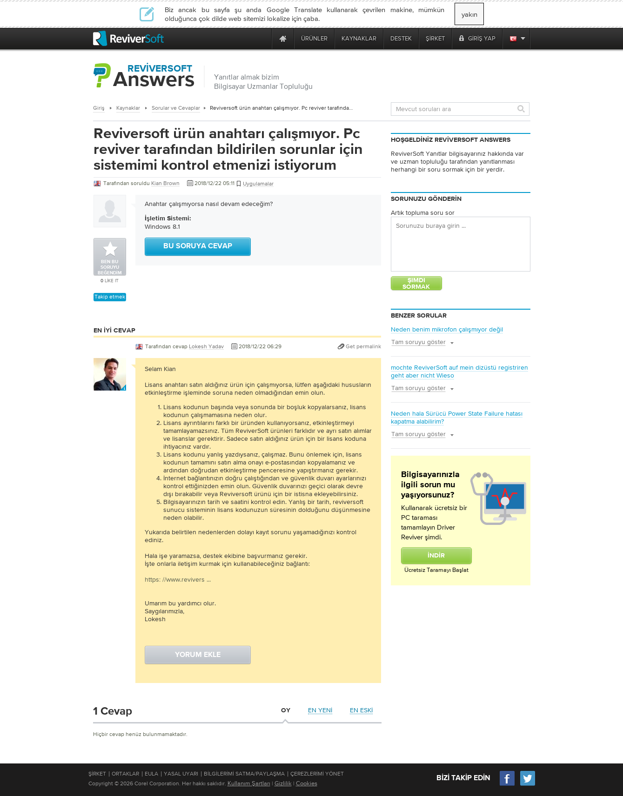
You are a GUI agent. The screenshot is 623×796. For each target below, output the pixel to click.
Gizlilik (283, 783)
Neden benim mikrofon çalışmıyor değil (447, 329)
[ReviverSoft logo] (128, 38)
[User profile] (110, 386)
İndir (436, 555)
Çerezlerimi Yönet (317, 773)
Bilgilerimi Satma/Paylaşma (244, 773)
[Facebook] (508, 785)
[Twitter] (527, 785)
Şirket (97, 773)
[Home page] (283, 38)
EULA (151, 773)
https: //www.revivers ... (178, 579)
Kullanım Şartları (249, 783)
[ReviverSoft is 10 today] (262, 38)
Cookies (306, 783)
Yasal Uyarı (181, 773)
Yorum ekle (198, 655)
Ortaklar (125, 773)
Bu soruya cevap (197, 246)
